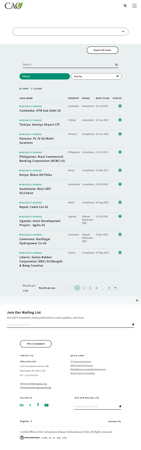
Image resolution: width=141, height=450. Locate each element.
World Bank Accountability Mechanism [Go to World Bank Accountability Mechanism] (88, 372)
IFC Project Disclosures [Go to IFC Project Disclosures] (81, 364)
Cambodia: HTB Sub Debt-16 (40, 113)
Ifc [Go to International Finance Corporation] (54, 441)
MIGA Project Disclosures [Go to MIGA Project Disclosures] (82, 368)
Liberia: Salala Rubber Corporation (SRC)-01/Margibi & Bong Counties (41, 264)
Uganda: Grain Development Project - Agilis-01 (40, 225)
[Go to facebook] (38, 407)
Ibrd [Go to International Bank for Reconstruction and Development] (45, 441)
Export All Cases (101, 52)
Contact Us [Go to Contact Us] (114, 424)
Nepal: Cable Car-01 (33, 209)
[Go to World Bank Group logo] (30, 440)
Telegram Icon (133, 327)
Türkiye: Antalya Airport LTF (39, 127)
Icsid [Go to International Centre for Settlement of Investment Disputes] (64, 441)
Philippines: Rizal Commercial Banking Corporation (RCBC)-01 (42, 161)
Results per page (29, 290)
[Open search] (125, 5)
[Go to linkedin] (21, 408)
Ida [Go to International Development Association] (50, 441)
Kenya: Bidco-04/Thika (35, 177)
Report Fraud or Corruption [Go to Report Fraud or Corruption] (83, 376)
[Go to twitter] (30, 408)
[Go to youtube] (46, 408)
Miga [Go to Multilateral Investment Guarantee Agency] (59, 441)
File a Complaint (37, 346)
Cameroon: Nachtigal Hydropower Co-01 (34, 244)
